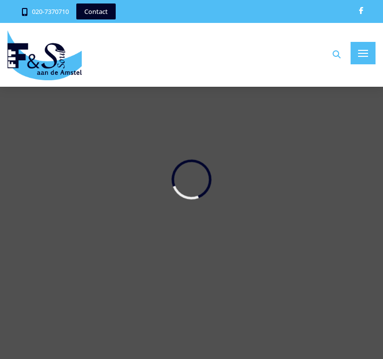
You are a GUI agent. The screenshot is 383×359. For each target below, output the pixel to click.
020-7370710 (50, 11)
